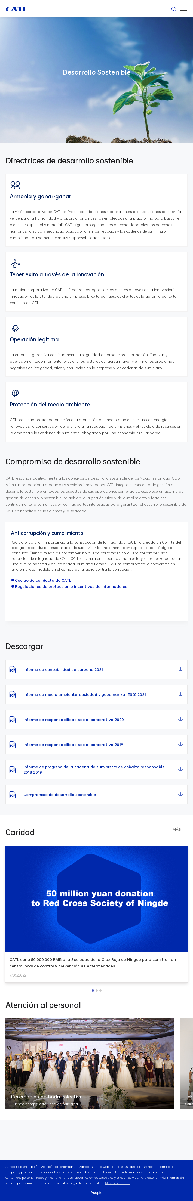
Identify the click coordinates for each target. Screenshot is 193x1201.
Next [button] (189, 921)
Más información (117, 1182)
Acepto (97, 1192)
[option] (96, 914)
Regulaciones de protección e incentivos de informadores (71, 586)
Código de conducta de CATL (43, 580)
